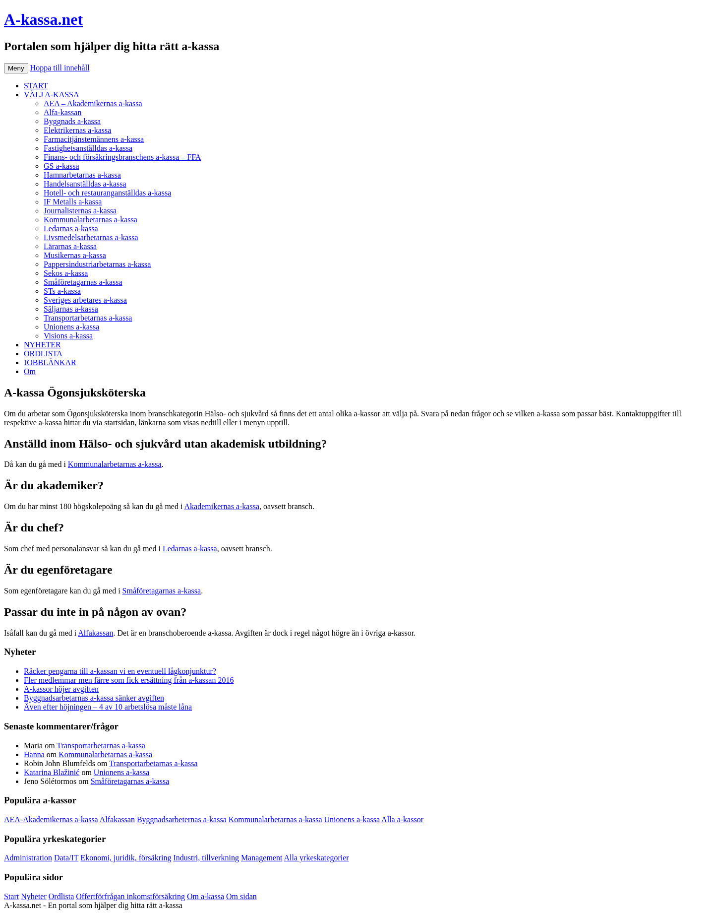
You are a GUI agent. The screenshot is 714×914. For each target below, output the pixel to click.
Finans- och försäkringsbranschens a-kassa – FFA (122, 157)
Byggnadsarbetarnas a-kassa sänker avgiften (94, 698)
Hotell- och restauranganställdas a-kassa (107, 193)
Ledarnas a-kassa (71, 228)
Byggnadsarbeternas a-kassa (182, 819)
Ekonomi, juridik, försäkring (125, 857)
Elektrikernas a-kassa (77, 130)
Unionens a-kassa (71, 327)
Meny (16, 68)
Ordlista (61, 896)
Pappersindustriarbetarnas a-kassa (97, 264)
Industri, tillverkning (205, 857)
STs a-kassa (62, 291)
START (36, 85)
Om (30, 371)
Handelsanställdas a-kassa (85, 184)
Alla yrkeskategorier (316, 857)
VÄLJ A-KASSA (51, 94)
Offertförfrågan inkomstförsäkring (130, 896)
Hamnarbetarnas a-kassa (82, 175)
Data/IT (66, 857)
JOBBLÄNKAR (50, 362)
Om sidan (241, 896)
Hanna (34, 754)
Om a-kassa (205, 896)
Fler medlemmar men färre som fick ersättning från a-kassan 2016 (129, 680)
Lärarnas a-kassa (70, 246)
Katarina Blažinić (51, 772)
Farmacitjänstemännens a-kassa (94, 139)
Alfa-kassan (62, 112)
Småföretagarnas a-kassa (83, 282)
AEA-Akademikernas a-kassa (51, 819)
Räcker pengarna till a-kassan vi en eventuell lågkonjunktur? (120, 671)
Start (11, 896)
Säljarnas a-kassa (71, 309)
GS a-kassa (61, 166)
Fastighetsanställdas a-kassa (88, 148)
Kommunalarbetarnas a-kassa (90, 219)
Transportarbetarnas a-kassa (88, 318)
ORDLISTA (43, 353)
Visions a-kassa (68, 335)
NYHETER (42, 344)
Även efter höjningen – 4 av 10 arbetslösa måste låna (108, 707)
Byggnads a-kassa (72, 121)
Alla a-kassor (402, 819)
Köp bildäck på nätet (217, 905)
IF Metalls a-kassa (73, 201)
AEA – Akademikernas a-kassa (93, 103)
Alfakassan (95, 633)
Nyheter (34, 896)
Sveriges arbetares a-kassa (85, 300)
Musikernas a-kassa (75, 255)
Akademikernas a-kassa (222, 506)
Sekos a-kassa (66, 273)
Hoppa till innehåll (60, 68)
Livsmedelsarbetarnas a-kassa (91, 237)
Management (262, 857)
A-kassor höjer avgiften (61, 689)
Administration (28, 857)
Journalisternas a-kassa (80, 210)
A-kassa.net (43, 19)
